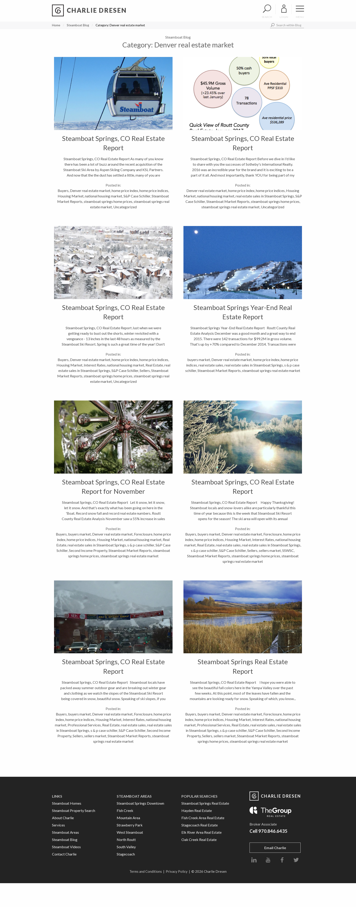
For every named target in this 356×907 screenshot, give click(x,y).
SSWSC (288, 550)
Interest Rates (95, 365)
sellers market (270, 550)
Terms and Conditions (145, 871)
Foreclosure (143, 534)
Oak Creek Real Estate (199, 839)
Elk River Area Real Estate (201, 832)
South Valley (126, 847)
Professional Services (84, 725)
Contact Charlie (64, 854)
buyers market (198, 359)
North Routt (126, 839)
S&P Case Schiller (137, 196)
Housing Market (71, 196)
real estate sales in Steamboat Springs (265, 196)
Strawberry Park (130, 825)
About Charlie (63, 818)
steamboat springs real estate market (230, 207)
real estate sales (210, 365)
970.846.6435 (272, 831)
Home (56, 25)
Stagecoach (126, 854)
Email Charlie (275, 848)
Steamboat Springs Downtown (140, 803)
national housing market (103, 196)
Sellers (145, 370)
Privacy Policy (177, 871)
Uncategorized (125, 207)
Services (58, 825)
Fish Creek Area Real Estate (202, 818)
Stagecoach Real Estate (199, 825)
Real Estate (154, 365)
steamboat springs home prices (108, 201)
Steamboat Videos (66, 847)
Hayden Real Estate (196, 810)
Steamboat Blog (78, 25)
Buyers (63, 190)
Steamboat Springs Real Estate (205, 803)
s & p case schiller (140, 545)
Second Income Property (88, 550)
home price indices (153, 190)
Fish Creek (125, 810)
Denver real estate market (90, 190)
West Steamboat (130, 832)
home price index (125, 190)
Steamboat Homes (66, 803)
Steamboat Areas (65, 832)
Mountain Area (128, 818)
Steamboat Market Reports (228, 201)
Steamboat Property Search (73, 810)
